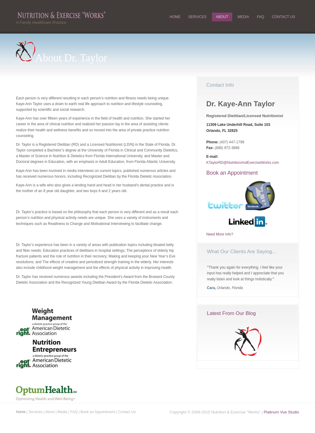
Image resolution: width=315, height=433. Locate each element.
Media (243, 17)
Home (175, 17)
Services (197, 17)
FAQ (260, 17)
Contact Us (283, 17)
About (222, 17)
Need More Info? (219, 234)
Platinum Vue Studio (281, 412)
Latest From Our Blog (231, 313)
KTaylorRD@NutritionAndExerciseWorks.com (242, 162)
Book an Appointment (232, 173)
